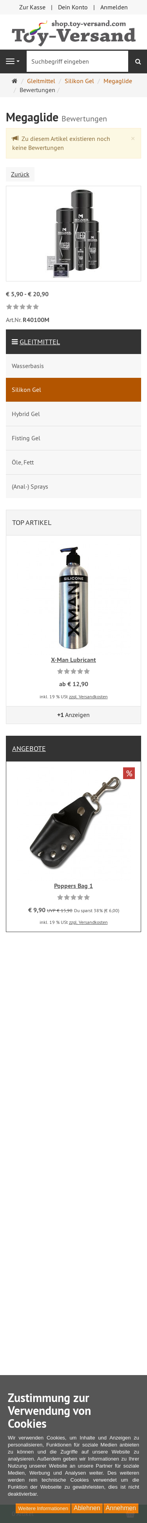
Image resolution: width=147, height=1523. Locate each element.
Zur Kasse (32, 7)
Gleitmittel (40, 341)
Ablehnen (87, 1508)
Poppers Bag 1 (73, 886)
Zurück (20, 174)
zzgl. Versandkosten (88, 696)
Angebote (29, 748)
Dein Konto (73, 7)
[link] (22, 307)
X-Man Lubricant (73, 660)
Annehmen (121, 1508)
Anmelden (114, 7)
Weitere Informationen (43, 1508)
